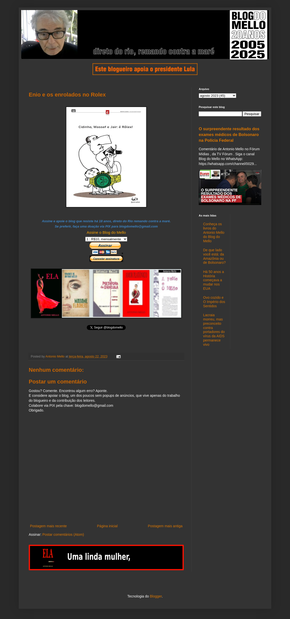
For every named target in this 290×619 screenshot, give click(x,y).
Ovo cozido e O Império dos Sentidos (214, 302)
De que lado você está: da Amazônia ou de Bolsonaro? (214, 256)
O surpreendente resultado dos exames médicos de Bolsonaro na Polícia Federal (229, 134)
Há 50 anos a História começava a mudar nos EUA (213, 280)
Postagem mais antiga (165, 526)
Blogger (156, 596)
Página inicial (107, 526)
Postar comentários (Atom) (63, 534)
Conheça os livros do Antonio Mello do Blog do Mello (213, 232)
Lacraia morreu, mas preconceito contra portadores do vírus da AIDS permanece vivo (214, 329)
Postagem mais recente (48, 526)
